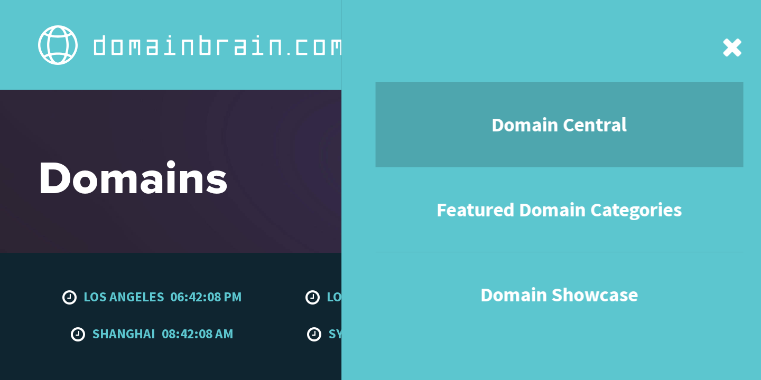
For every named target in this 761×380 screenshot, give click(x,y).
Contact (553, 19)
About (502, 19)
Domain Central (215, 19)
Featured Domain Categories (321, 19)
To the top (701, 275)
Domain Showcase (432, 19)
